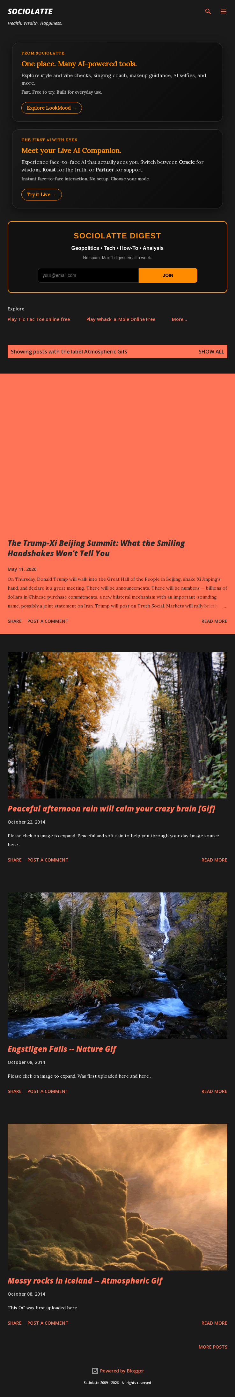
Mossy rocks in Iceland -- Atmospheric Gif (85, 1280)
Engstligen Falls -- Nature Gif (62, 1049)
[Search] (208, 11)
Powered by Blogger (117, 1371)
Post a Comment (48, 621)
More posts (213, 1347)
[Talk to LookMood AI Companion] (117, 168)
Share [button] (15, 621)
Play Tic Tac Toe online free (39, 319)
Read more (214, 621)
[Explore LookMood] (117, 82)
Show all (211, 351)
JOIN (168, 275)
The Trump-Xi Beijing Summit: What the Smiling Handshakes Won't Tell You (96, 548)
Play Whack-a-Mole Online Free (120, 319)
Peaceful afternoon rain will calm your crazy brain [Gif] (111, 808)
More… (179, 319)
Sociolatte (30, 11)
